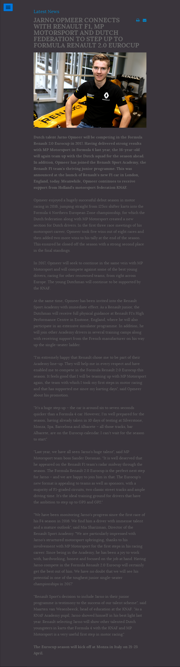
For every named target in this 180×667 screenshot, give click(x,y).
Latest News (46, 11)
